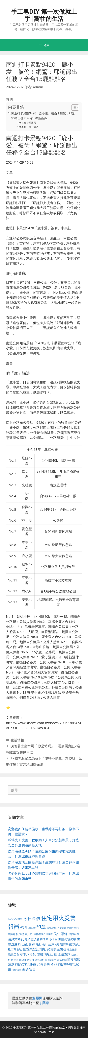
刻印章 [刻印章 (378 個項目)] (32, 927)
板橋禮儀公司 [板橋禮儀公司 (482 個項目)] (24, 934)
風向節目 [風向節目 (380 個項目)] (16, 969)
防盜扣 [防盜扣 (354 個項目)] (30, 959)
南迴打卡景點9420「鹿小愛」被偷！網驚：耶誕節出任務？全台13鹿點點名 (43, 115)
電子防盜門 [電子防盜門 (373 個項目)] (50, 959)
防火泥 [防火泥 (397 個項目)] (14, 959)
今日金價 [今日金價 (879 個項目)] (31, 918)
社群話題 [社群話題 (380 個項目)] (26, 944)
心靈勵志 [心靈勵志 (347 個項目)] (61, 928)
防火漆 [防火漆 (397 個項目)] (22, 959)
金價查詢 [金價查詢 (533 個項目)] (64, 954)
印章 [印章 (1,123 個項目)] (41, 927)
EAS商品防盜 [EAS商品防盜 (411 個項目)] (15, 919)
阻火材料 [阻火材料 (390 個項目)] (39, 959)
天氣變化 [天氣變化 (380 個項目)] (51, 927)
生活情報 (17, 740)
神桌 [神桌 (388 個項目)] (44, 944)
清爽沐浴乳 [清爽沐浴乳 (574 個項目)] (16, 939)
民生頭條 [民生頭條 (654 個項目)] (60, 933)
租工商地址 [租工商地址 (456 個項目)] (15, 949)
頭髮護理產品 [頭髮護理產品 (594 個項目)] (47, 964)
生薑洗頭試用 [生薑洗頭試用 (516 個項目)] (67, 939)
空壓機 (37, 998)
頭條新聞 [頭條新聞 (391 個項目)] (62, 959)
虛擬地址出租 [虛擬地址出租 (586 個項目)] (47, 954)
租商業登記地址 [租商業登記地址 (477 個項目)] (70, 944)
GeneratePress (44, 1032)
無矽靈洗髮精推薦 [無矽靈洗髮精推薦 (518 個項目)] (36, 939)
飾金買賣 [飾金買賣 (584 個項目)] (29, 969)
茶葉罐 (44, 1003)
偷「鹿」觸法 (31, 127)
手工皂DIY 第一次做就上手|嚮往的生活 (44, 15)
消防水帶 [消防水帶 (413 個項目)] (74, 934)
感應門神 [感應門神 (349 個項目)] (71, 928)
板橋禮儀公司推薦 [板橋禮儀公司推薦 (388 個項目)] (43, 934)
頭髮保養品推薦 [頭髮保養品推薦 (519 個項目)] (25, 964)
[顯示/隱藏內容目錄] (73, 107)
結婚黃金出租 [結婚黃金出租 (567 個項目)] (56, 949)
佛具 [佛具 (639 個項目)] (23, 927)
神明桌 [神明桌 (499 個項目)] (36, 944)
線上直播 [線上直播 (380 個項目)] (72, 949)
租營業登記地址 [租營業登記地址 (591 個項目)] (34, 949)
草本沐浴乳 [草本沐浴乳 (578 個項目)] (28, 954)
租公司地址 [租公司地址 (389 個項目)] (53, 944)
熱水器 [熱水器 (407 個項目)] (53, 939)
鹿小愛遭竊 (30, 122)
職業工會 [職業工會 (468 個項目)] (13, 954)
